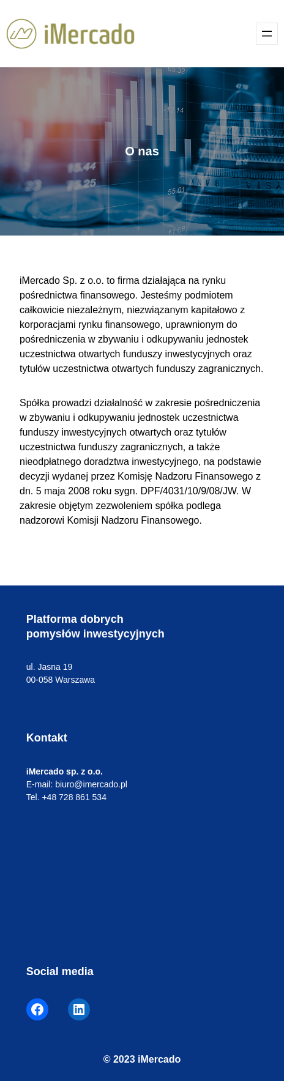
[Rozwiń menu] (267, 34)
